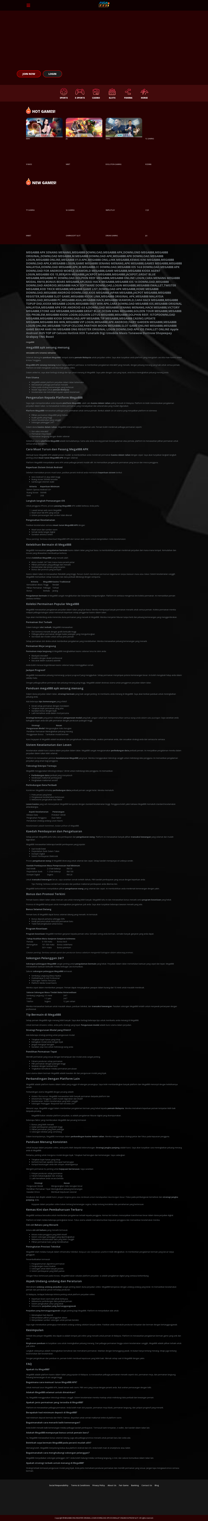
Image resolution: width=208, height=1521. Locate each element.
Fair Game (123, 1485)
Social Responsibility (58, 1485)
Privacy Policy (98, 1485)
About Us (112, 1485)
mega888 (30, 342)
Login (52, 73)
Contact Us (146, 1485)
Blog (157, 1485)
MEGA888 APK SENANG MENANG (41, 353)
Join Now (28, 73)
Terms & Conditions (80, 1485)
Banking (135, 1485)
